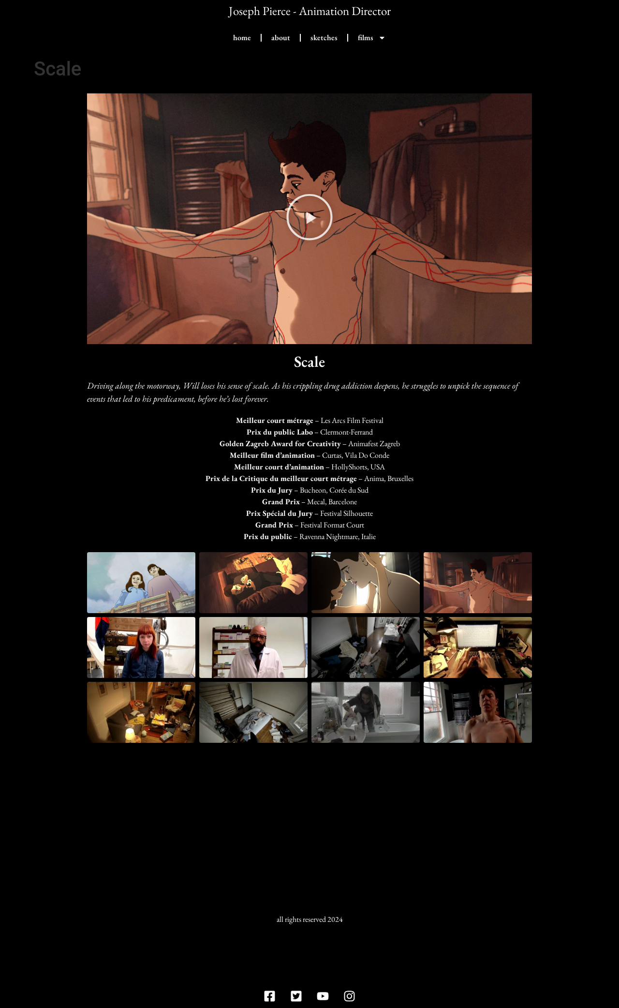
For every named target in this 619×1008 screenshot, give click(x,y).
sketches (324, 37)
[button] (309, 218)
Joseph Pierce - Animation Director (310, 10)
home (242, 37)
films (372, 37)
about (280, 37)
